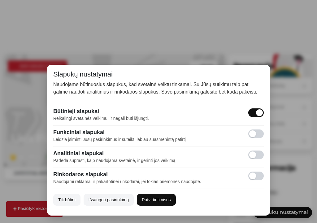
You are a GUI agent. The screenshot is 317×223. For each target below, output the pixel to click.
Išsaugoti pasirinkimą (109, 199)
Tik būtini (67, 199)
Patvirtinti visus (156, 199)
